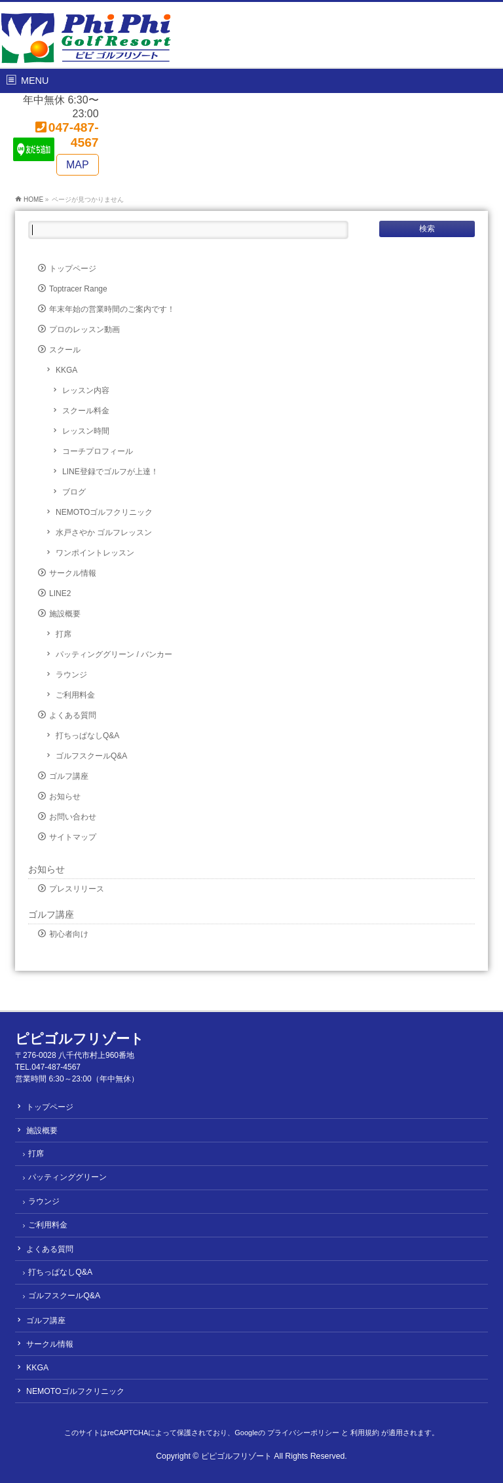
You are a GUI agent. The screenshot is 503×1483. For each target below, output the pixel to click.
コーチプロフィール (97, 451)
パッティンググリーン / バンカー (114, 654)
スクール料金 (85, 410)
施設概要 (65, 613)
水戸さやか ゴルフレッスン (104, 532)
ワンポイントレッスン (95, 552)
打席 (63, 634)
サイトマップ (72, 837)
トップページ (72, 268)
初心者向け (68, 934)
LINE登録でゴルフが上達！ (110, 471)
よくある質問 (72, 715)
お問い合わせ (72, 816)
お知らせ (65, 796)
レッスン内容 (85, 390)
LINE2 (60, 593)
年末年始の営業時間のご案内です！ (112, 309)
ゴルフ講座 (68, 776)
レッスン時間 (85, 431)
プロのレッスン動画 (84, 329)
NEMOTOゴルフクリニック (104, 512)
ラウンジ (71, 674)
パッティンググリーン (67, 1177)
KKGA (66, 370)
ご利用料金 (75, 695)
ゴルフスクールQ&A (91, 755)
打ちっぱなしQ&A (87, 735)
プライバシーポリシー (303, 1432)
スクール (65, 349)
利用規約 (364, 1432)
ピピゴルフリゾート (236, 1456)
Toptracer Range (78, 288)
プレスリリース (76, 888)
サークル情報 (72, 573)
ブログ (74, 492)
